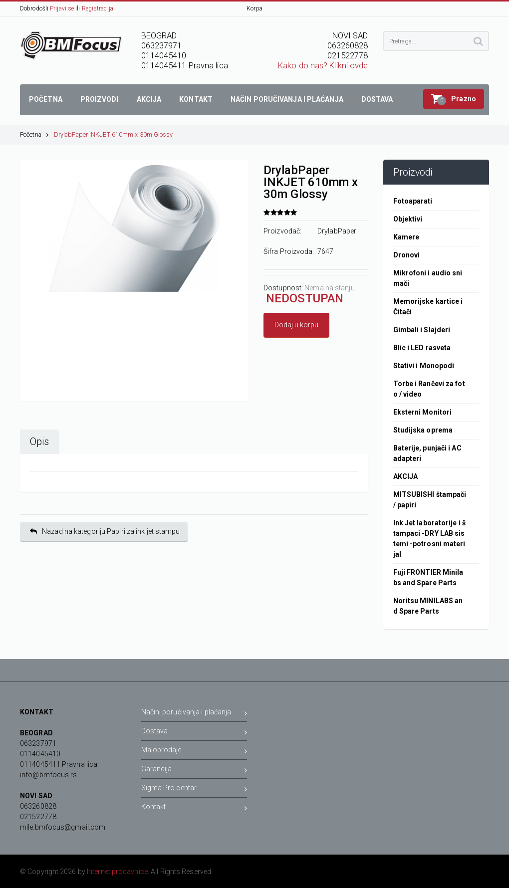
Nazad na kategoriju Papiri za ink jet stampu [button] (105, 531)
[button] (453, 99)
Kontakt (194, 808)
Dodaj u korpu (296, 325)
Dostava (194, 732)
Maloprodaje (194, 751)
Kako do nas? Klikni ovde (323, 65)
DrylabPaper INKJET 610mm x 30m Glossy (113, 134)
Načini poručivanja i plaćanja (194, 713)
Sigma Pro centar (194, 789)
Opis (39, 441)
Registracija (97, 8)
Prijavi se (62, 8)
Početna (34, 134)
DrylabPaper (336, 231)
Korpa (254, 8)
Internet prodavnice (117, 872)
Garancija (194, 770)
